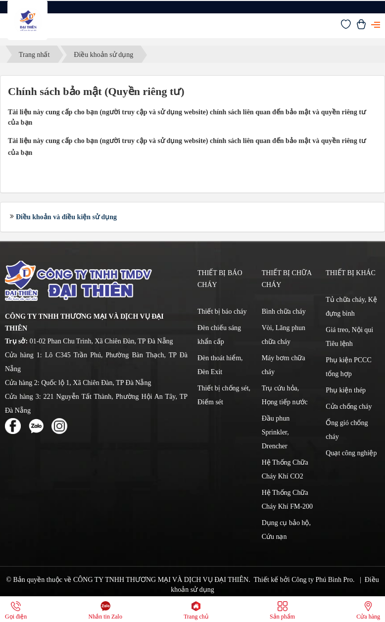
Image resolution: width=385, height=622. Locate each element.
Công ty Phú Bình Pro (322, 579)
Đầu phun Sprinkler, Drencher (276, 432)
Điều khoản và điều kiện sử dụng (66, 217)
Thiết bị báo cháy (221, 311)
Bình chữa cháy (284, 311)
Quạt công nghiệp (351, 453)
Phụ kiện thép (346, 390)
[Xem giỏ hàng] (361, 27)
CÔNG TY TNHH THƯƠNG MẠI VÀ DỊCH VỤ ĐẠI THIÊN (160, 579)
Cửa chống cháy (349, 406)
